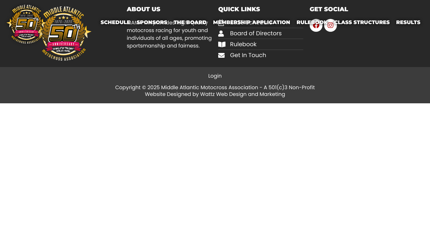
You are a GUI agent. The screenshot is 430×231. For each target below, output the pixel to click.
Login (215, 76)
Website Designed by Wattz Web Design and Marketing (215, 94)
